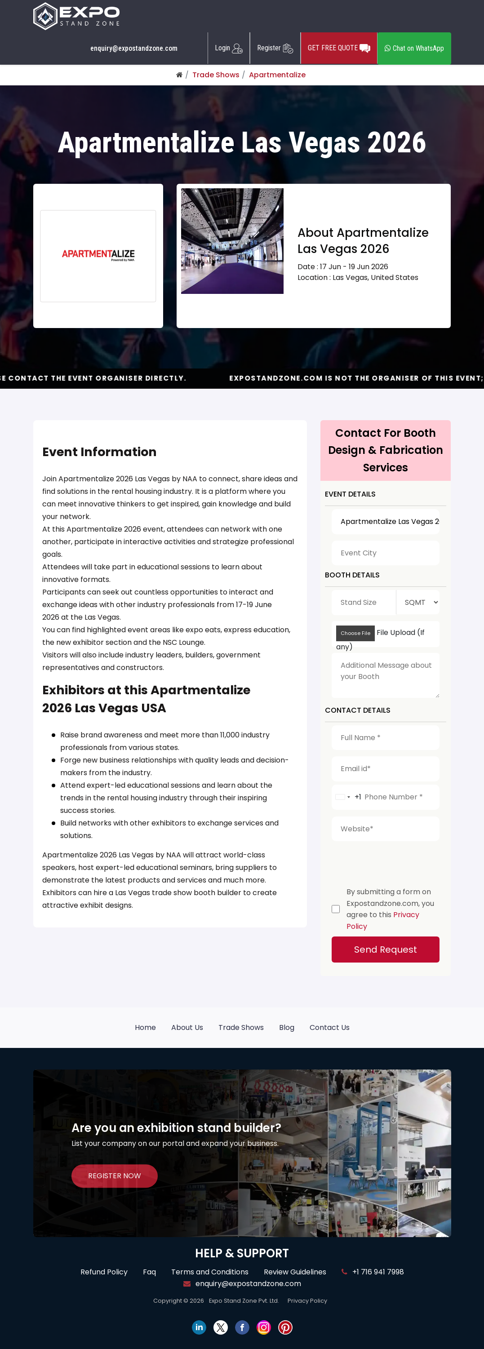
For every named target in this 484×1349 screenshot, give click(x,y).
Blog (286, 1027)
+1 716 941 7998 (373, 1272)
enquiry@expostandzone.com (134, 48)
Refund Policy (104, 1272)
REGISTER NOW (114, 1176)
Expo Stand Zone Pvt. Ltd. (244, 1301)
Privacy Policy (307, 1301)
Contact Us (330, 1027)
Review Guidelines (295, 1272)
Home (145, 1027)
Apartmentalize (277, 75)
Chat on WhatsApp (414, 48)
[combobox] (346, 797)
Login (229, 48)
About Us (187, 1027)
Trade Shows (216, 75)
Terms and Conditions (210, 1272)
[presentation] (400, 861)
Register (275, 48)
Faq (149, 1272)
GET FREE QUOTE (339, 48)
